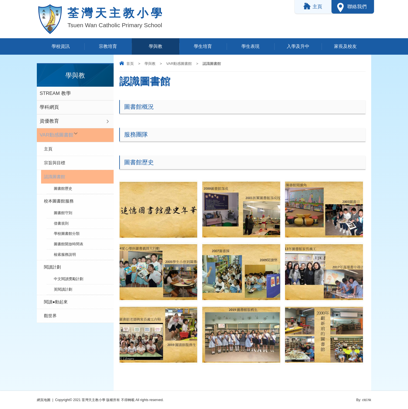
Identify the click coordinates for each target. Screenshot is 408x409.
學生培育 (203, 46)
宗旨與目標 (54, 162)
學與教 (155, 46)
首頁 (130, 63)
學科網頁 (49, 107)
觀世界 (50, 311)
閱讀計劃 (52, 263)
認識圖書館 (54, 176)
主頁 (48, 148)
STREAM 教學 (55, 93)
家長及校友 (345, 46)
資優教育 (49, 121)
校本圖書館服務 (59, 200)
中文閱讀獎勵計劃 (68, 275)
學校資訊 (61, 46)
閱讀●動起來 (56, 297)
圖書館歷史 (63, 188)
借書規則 (61, 222)
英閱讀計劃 (63, 285)
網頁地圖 (43, 400)
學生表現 (250, 46)
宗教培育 (108, 46)
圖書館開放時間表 (68, 242)
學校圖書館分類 (67, 232)
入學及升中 (298, 46)
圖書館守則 (63, 212)
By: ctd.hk (363, 400)
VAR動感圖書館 (179, 63)
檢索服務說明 (65, 252)
